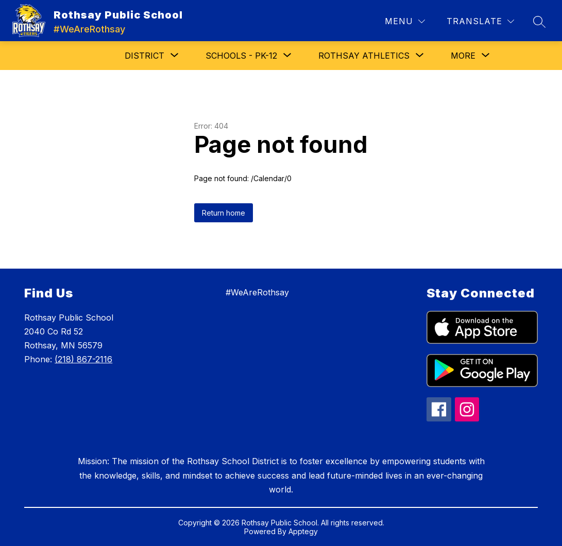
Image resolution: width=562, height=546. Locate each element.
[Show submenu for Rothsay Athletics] (364, 55)
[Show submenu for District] (144, 55)
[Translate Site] (480, 21)
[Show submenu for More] (463, 55)
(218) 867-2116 (83, 359)
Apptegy (303, 531)
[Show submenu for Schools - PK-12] (241, 55)
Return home (223, 212)
